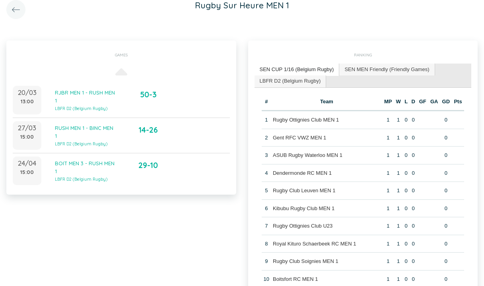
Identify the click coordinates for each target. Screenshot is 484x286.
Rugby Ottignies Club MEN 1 (306, 120)
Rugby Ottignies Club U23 (302, 226)
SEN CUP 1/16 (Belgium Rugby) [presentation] (297, 69)
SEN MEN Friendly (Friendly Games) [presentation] (386, 69)
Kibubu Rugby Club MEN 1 (303, 208)
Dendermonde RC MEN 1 (302, 173)
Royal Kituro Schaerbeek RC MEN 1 (314, 244)
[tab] (297, 70)
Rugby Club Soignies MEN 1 (305, 261)
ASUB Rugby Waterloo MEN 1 (307, 155)
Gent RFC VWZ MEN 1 (299, 138)
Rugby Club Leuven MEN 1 (304, 190)
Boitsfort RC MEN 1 (295, 279)
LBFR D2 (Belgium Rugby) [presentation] (290, 81)
